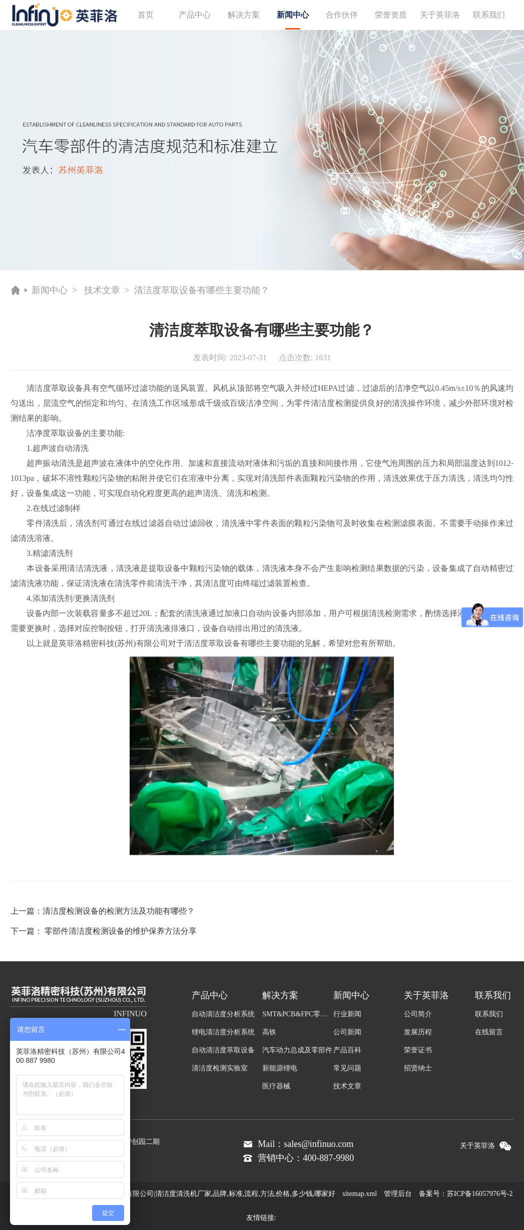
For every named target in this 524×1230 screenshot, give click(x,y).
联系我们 (489, 15)
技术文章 (102, 290)
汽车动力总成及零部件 (297, 1050)
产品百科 (347, 1050)
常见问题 (347, 1068)
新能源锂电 (279, 1068)
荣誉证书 (418, 1050)
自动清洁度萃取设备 (223, 1050)
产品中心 (195, 15)
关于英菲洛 (440, 15)
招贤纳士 (418, 1068)
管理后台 (398, 1193)
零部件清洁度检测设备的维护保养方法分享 (121, 931)
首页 (146, 15)
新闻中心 (293, 20)
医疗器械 (276, 1086)
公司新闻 (347, 1032)
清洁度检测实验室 (220, 1068)
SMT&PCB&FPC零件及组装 (297, 1014)
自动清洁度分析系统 (223, 1014)
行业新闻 (347, 1014)
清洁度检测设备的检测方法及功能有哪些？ (119, 911)
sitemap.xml (359, 1193)
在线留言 (489, 1032)
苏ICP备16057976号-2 (479, 1193)
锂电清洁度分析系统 (223, 1032)
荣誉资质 (391, 15)
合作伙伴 (342, 15)
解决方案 (244, 15)
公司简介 (418, 1014)
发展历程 (418, 1032)
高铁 (269, 1032)
